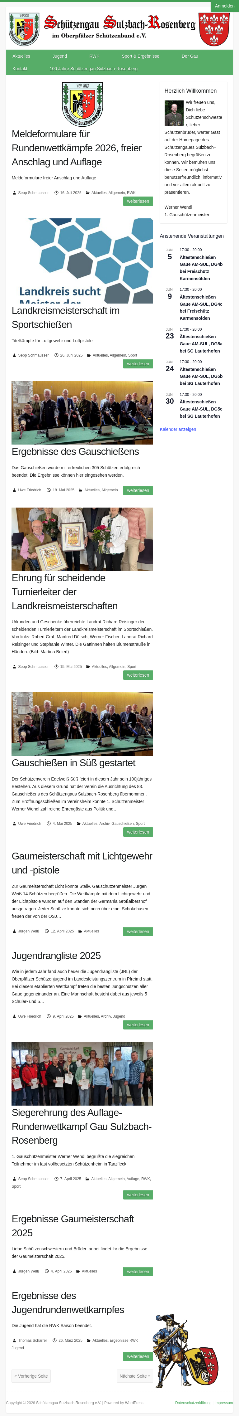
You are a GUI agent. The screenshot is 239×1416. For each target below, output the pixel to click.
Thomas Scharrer (32, 1340)
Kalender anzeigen (178, 429)
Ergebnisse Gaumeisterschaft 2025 (73, 1225)
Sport (132, 355)
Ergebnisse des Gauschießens (75, 451)
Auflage (133, 1179)
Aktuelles (21, 56)
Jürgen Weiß (28, 931)
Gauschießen (122, 823)
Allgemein (117, 193)
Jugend (60, 56)
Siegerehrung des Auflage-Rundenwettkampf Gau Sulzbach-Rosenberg (81, 1126)
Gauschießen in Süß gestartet (73, 762)
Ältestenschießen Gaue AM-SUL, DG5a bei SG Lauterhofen (201, 343)
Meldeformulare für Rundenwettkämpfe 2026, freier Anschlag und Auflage (76, 148)
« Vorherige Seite (31, 1376)
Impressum (223, 1403)
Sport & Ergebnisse (140, 56)
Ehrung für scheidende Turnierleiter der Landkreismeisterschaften (65, 591)
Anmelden (225, 5)
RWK (94, 56)
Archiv (104, 823)
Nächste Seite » (135, 1376)
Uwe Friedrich (29, 490)
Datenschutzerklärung (193, 1403)
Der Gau (190, 56)
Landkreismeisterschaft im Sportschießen (66, 317)
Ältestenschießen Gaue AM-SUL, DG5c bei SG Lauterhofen (201, 408)
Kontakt (19, 68)
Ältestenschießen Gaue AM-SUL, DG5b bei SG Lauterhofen (201, 376)
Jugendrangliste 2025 (56, 955)
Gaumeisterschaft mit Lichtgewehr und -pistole (82, 863)
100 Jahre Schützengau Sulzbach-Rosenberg (94, 68)
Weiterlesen (138, 201)
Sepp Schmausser (33, 193)
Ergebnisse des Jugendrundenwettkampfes (68, 1302)
